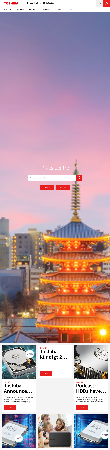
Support (58, 9)
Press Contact (62, 188)
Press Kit (47, 188)
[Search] (106, 3)
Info (71, 9)
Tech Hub (32, 9)
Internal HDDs (19, 9)
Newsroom (45, 9)
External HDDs (6, 9)
